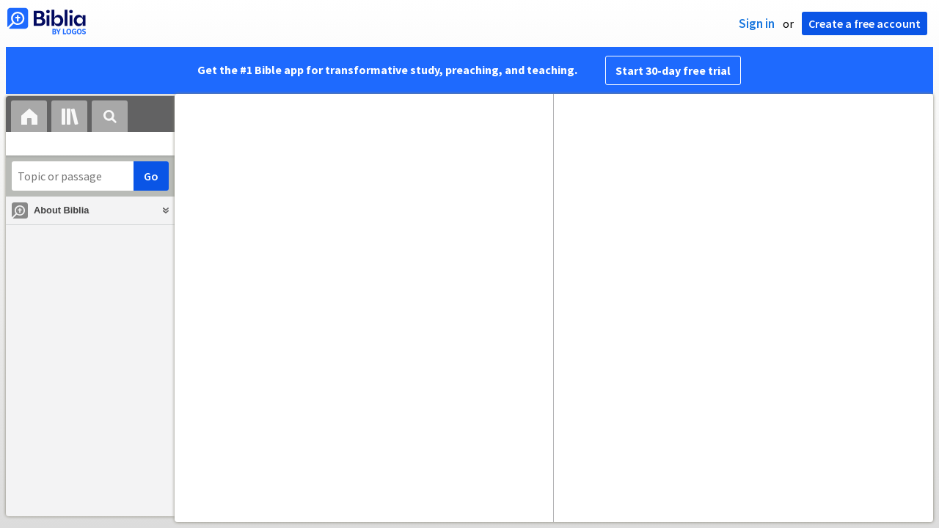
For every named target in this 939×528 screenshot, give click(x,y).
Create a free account (864, 23)
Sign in (757, 23)
